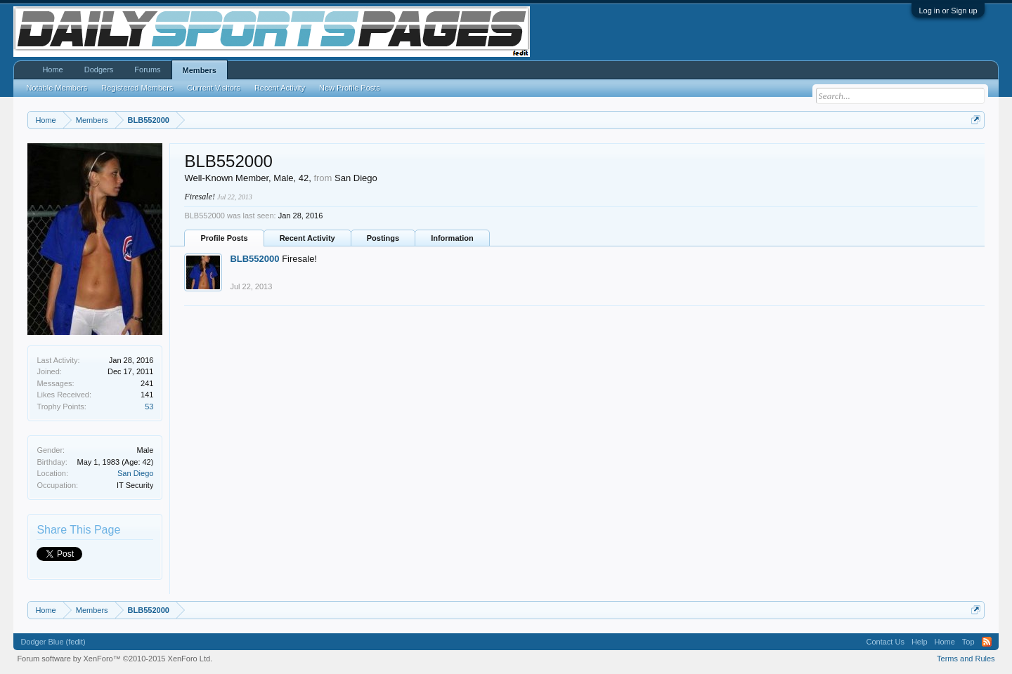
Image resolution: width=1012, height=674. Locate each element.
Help (920, 641)
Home (52, 69)
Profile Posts (223, 238)
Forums (147, 69)
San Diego (135, 473)
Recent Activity (307, 238)
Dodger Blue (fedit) (52, 641)
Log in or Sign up (948, 10)
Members (199, 70)
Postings (383, 238)
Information (452, 238)
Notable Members (56, 88)
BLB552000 (254, 258)
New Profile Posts (349, 88)
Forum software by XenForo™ (114, 658)
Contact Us (885, 641)
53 (149, 406)
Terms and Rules (966, 658)
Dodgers (99, 69)
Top (968, 641)
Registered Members (137, 88)
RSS (987, 642)
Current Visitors (213, 88)
